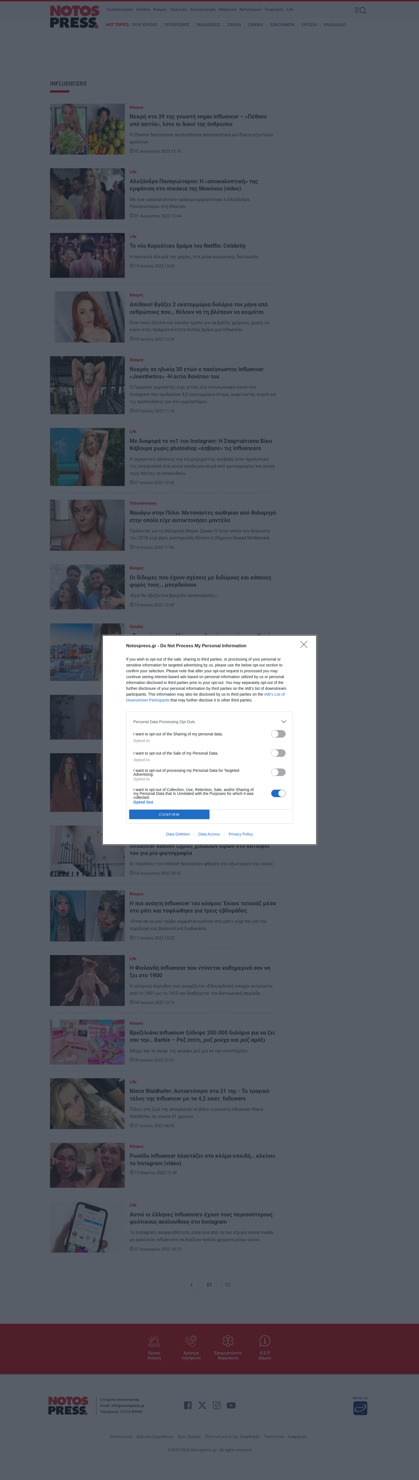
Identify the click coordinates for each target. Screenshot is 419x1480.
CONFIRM (169, 814)
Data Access (209, 834)
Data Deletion (178, 834)
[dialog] (209, 740)
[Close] (305, 646)
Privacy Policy (241, 834)
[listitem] (209, 722)
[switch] (278, 734)
